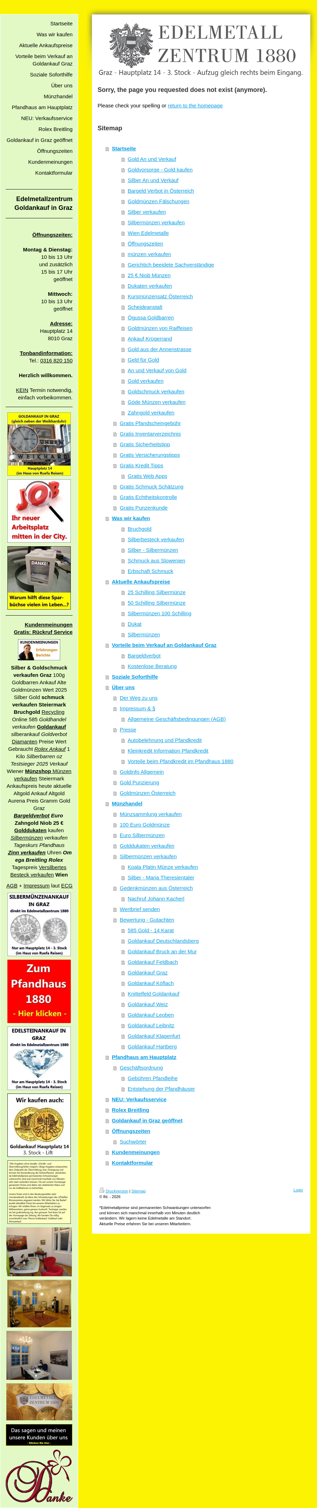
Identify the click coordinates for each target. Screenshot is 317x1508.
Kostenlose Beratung (152, 666)
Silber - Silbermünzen (153, 550)
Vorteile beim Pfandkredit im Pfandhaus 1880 (181, 761)
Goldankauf (51, 727)
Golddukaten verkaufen (147, 846)
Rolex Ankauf (50, 749)
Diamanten (25, 741)
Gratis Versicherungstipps (150, 455)
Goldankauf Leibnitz (151, 1025)
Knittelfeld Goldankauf (154, 994)
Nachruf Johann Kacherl (156, 899)
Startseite (124, 148)
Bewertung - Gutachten (147, 920)
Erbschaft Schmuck (150, 571)
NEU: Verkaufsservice (139, 1099)
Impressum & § (137, 708)
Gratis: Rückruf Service (43, 632)
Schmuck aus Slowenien (156, 560)
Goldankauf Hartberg (152, 1046)
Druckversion (113, 1191)
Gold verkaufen (146, 381)
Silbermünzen (27, 838)
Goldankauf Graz (148, 973)
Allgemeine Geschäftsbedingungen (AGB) (177, 719)
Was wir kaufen (131, 518)
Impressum (37, 886)
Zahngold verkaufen (151, 413)
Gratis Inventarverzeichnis (150, 434)
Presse (128, 730)
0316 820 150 (56, 360)
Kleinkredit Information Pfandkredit (168, 751)
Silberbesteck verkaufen (156, 539)
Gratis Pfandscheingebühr (150, 423)
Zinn (14, 852)
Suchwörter (133, 1142)
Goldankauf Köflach (151, 983)
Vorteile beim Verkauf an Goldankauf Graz (164, 645)
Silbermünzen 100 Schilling (160, 613)
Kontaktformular (132, 1163)
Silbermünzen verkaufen (156, 222)
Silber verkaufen (147, 212)
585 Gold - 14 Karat (151, 930)
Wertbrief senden (140, 909)
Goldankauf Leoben (151, 1015)
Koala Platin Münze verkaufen (163, 867)
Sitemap (138, 1191)
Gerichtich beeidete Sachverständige (171, 265)
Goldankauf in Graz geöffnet (147, 1120)
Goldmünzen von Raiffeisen (160, 328)
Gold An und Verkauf (152, 159)
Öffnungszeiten (145, 244)
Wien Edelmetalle (148, 233)
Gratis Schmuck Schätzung (152, 487)
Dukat (135, 624)
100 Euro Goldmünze (145, 825)
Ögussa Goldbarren (151, 317)
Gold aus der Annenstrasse (160, 349)
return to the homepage (195, 105)
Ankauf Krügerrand (150, 339)
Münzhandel (127, 803)
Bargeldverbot (32, 815)
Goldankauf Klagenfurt (154, 1036)
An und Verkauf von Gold (157, 370)
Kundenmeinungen (49, 625)
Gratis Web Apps (147, 476)
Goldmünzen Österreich (147, 793)
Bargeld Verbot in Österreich (161, 191)
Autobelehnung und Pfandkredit (165, 740)
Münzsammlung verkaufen (151, 814)
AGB (12, 886)
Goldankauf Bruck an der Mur (162, 951)
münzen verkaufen (149, 254)
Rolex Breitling (130, 1110)
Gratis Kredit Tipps (141, 465)
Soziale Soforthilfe (135, 677)
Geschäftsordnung (141, 1068)
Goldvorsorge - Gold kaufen (160, 170)
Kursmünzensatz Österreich (160, 296)
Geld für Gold (143, 360)
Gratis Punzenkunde (144, 508)
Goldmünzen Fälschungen (158, 201)
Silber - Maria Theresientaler (161, 877)
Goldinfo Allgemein (142, 772)
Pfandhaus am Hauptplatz (144, 1057)
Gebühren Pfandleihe (153, 1078)
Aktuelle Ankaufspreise (141, 582)
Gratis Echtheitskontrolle (148, 497)
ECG (67, 886)
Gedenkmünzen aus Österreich (156, 888)
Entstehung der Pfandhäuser (161, 1089)
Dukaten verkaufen (150, 286)
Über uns (123, 687)
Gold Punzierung (139, 782)
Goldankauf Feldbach (153, 962)
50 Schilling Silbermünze (157, 603)
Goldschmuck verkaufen (156, 391)
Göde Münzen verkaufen (157, 402)
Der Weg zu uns (138, 698)
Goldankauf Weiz (148, 1004)
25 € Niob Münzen (149, 275)
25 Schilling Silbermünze (157, 592)
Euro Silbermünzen (142, 835)
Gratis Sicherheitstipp (145, 444)
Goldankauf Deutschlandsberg (163, 941)
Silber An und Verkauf (153, 180)
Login (298, 1190)
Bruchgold (140, 529)
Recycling (53, 712)
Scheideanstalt (145, 307)
